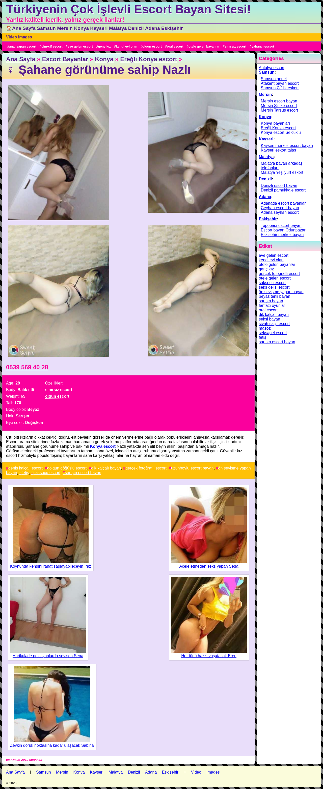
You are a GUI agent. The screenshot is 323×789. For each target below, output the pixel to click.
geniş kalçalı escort (25, 468)
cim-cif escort (51, 46)
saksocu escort (47, 473)
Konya (81, 28)
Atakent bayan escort (280, 83)
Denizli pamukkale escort (283, 190)
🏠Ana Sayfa (21, 28)
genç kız (104, 46)
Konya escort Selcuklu (281, 132)
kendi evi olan (126, 46)
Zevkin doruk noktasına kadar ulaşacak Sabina (52, 745)
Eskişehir (172, 28)
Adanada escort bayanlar (283, 203)
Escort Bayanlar (65, 59)
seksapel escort (273, 333)
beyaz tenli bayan (274, 296)
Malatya (118, 28)
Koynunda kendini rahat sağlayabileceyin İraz (50, 566)
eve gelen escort (80, 46)
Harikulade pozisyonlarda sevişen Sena (48, 656)
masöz (265, 328)
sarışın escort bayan (83, 473)
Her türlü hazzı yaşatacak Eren (208, 656)
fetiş (25, 473)
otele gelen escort (275, 278)
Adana (152, 28)
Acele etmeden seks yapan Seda (208, 566)
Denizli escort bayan (279, 185)
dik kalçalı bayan (106, 468)
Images (25, 37)
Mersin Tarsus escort (279, 110)
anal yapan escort (22, 46)
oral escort (175, 46)
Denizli (136, 28)
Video (11, 37)
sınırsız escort (235, 46)
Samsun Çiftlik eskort (280, 88)
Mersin (65, 28)
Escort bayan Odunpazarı (284, 230)
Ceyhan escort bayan (280, 208)
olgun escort (152, 46)
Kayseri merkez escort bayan (287, 145)
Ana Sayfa (20, 59)
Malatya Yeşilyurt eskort (282, 172)
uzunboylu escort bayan (192, 468)
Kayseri (98, 28)
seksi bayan (269, 319)
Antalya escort (271, 68)
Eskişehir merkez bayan (282, 234)
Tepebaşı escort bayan (281, 225)
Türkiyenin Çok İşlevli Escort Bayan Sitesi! (128, 9)
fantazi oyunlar (272, 305)
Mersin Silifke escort (279, 105)
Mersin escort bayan (279, 101)
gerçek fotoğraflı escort (146, 468)
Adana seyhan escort (280, 212)
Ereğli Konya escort (148, 59)
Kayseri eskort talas (278, 150)
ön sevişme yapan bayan (281, 292)
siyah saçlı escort (274, 324)
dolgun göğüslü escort (67, 468)
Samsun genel (274, 79)
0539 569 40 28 (27, 367)
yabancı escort (263, 46)
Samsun (46, 28)
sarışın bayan (271, 301)
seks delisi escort (274, 287)
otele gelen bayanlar (204, 46)
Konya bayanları (275, 123)
